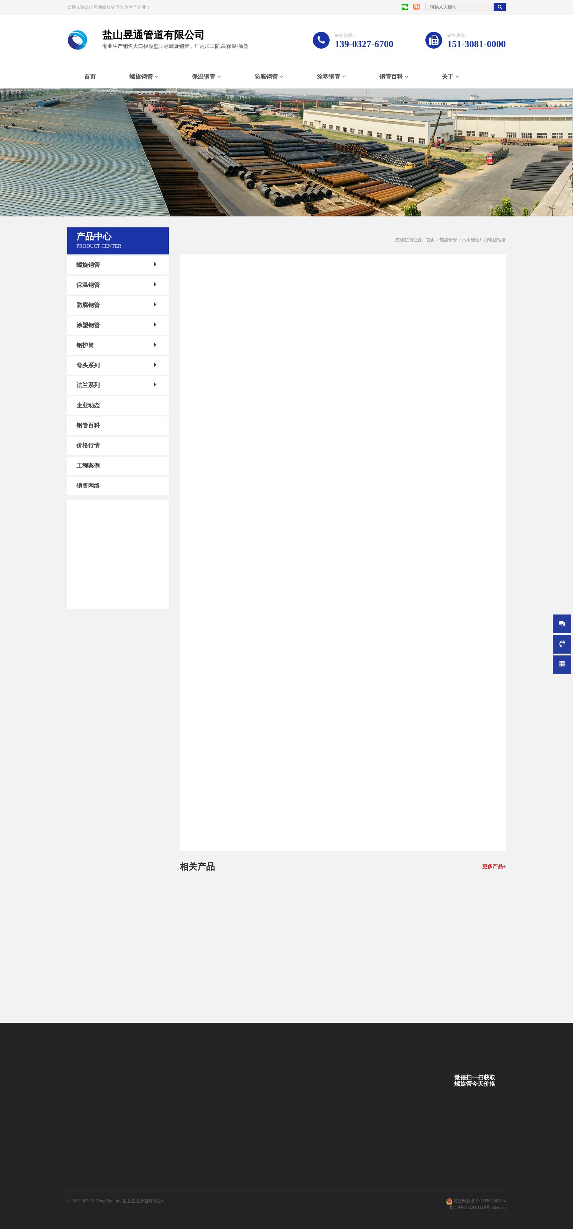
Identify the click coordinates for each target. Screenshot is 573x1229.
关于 (448, 76)
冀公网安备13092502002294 (479, 1200)
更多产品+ (494, 866)
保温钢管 (203, 76)
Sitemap (499, 1207)
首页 (90, 76)
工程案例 (88, 465)
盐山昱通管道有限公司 (144, 1200)
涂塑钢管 (328, 76)
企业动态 (88, 405)
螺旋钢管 (141, 76)
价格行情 (88, 445)
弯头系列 (88, 365)
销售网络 (88, 486)
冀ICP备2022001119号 (469, 1207)
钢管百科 (391, 76)
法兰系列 (88, 385)
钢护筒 (85, 345)
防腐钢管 (266, 76)
